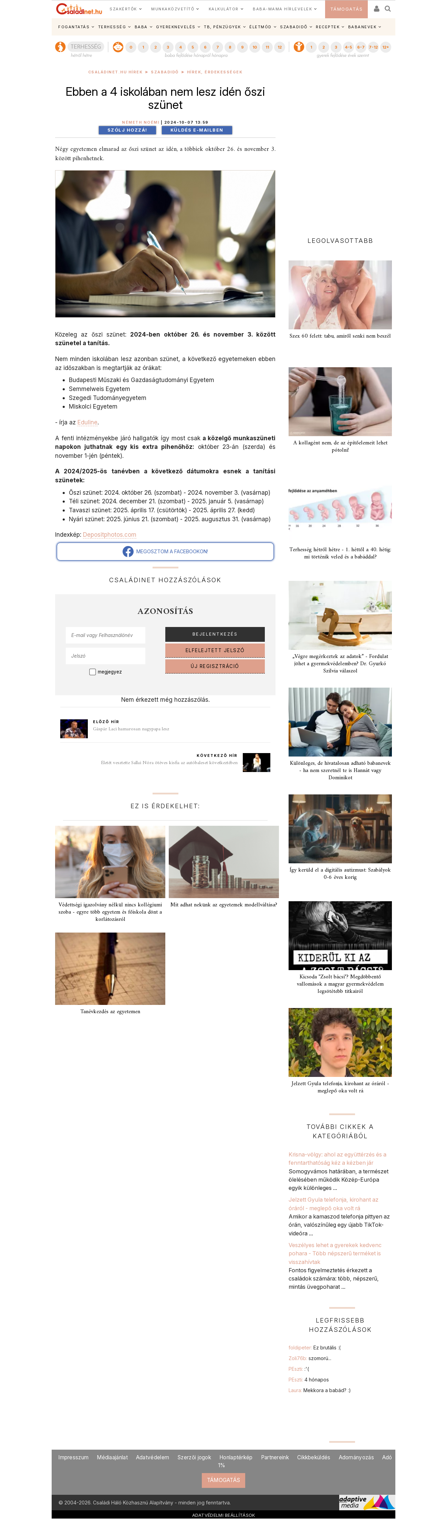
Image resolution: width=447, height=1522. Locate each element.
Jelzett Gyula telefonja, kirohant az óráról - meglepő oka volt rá (340, 1087)
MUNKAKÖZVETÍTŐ (172, 9)
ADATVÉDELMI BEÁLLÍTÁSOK (223, 1515)
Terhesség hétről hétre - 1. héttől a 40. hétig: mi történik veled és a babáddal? (340, 553)
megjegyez (110, 672)
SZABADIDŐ (294, 26)
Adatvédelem (152, 1457)
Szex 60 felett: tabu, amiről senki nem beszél (340, 336)
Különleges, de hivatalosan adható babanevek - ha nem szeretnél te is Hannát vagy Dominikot (340, 771)
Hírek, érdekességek (215, 72)
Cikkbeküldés (314, 1457)
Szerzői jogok (194, 1457)
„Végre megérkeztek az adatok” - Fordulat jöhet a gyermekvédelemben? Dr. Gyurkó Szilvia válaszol (340, 664)
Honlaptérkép (236, 1457)
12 (280, 47)
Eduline (87, 422)
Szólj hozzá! (127, 130)
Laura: (320, 1390)
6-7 (361, 47)
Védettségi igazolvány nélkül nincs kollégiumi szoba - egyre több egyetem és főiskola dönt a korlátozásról (110, 912)
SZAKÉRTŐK (123, 9)
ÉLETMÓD (260, 26)
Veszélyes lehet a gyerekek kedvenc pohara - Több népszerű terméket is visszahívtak (335, 1253)
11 (267, 47)
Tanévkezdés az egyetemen (110, 1012)
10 (254, 47)
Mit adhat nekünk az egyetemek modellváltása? (223, 905)
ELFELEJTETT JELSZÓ (215, 650)
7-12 (373, 47)
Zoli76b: (310, 1358)
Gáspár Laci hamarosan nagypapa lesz (131, 729)
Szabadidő (165, 72)
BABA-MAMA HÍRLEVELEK (282, 9)
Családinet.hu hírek (115, 72)
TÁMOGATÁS (346, 9)
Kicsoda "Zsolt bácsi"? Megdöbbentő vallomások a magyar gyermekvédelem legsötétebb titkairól (340, 984)
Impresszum (73, 1457)
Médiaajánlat (112, 1457)
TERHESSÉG (112, 26)
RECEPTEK (328, 26)
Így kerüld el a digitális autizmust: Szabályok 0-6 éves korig (340, 873)
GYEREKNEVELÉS (176, 26)
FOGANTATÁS (74, 26)
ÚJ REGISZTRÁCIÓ (215, 666)
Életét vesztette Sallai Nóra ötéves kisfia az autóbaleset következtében (169, 763)
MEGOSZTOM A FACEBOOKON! (165, 551)
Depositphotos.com (109, 534)
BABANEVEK (362, 26)
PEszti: (299, 1369)
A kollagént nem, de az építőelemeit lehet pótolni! (340, 446)
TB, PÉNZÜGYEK (222, 26)
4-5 (348, 47)
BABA (141, 26)
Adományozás (356, 1457)
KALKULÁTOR (224, 9)
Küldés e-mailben (197, 130)
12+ (385, 47)
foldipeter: (315, 1347)
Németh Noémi (140, 122)
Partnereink (275, 1457)
